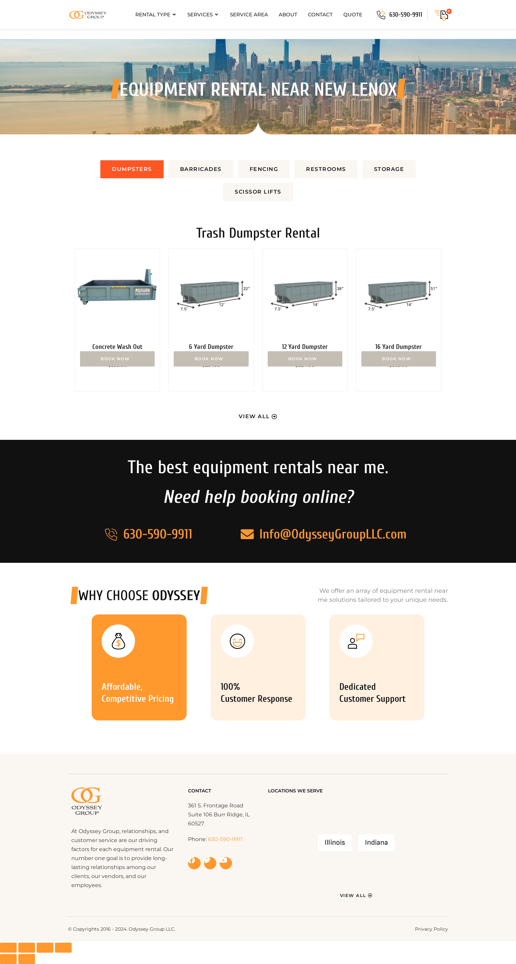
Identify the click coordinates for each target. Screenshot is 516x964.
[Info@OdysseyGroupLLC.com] (247, 534)
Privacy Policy (431, 929)
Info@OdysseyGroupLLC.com (333, 534)
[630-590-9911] (381, 15)
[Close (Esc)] (63, 948)
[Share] (45, 948)
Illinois (335, 842)
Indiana (376, 842)
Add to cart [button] (117, 359)
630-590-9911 (405, 14)
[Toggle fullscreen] (26, 948)
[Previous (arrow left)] (8, 959)
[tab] (132, 169)
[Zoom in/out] (8, 948)
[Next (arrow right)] (26, 959)
